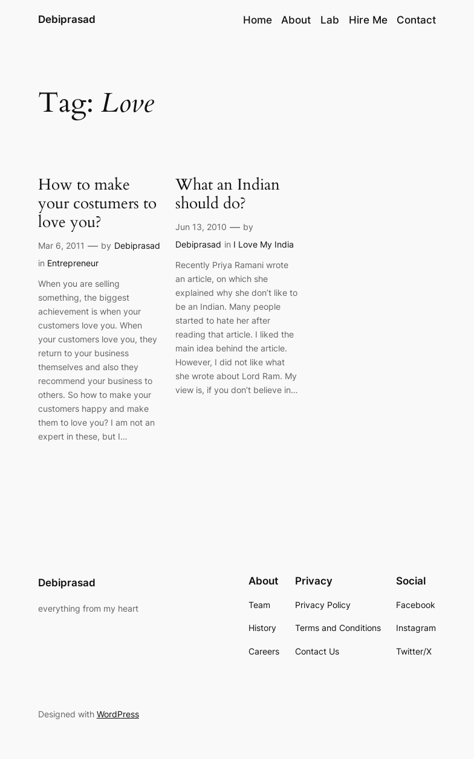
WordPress (118, 714)
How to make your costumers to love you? (97, 204)
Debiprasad (67, 19)
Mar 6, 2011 (61, 245)
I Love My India (263, 244)
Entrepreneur (73, 263)
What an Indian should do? (227, 194)
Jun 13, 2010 (201, 227)
